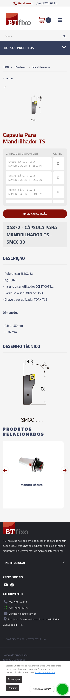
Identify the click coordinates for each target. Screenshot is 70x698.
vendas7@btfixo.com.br (19, 613)
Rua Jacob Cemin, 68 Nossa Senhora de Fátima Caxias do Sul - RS (31, 621)
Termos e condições (14, 659)
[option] (5, 87)
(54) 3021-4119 (15, 602)
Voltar (8, 78)
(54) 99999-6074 (15, 607)
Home (6, 66)
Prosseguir (14, 679)
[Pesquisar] (63, 36)
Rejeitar (12, 688)
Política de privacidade (15, 655)
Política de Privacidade (45, 672)
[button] (35, 213)
